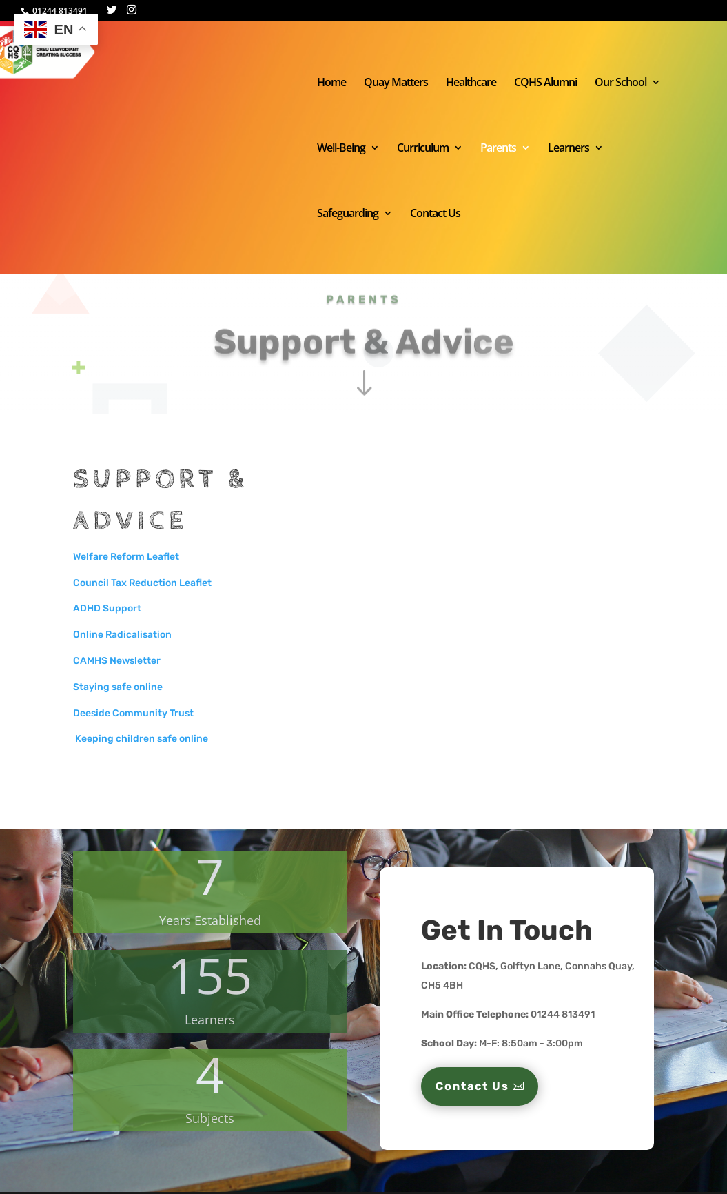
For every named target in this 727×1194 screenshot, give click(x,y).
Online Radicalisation (122, 634)
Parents (498, 149)
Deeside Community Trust (133, 713)
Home (331, 83)
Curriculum (423, 149)
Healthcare (471, 83)
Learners (568, 149)
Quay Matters (396, 83)
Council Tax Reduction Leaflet (142, 583)
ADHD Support (107, 608)
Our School (620, 83)
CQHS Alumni (545, 83)
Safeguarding (347, 214)
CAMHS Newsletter (117, 661)
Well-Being (341, 149)
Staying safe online (118, 687)
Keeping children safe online (140, 739)
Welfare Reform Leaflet (126, 557)
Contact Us (435, 214)
